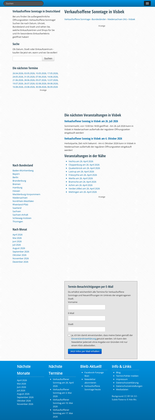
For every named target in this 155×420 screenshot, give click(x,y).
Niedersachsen (20, 197)
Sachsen (17, 211)
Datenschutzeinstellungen (129, 386)
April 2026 (17, 234)
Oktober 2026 (19, 254)
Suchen (48, 58)
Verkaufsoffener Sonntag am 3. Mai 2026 (62, 393)
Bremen (17, 184)
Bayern (16, 173)
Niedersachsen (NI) (117, 19)
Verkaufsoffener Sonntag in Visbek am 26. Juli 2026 (91, 121)
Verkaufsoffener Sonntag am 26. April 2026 (63, 383)
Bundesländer (99, 19)
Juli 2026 (17, 244)
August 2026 (19, 248)
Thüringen (18, 221)
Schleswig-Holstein (22, 218)
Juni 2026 (17, 241)
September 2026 (21, 251)
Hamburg (17, 187)
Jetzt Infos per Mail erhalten (84, 351)
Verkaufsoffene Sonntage (77, 19)
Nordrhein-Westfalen (23, 201)
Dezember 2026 (20, 261)
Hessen (16, 190)
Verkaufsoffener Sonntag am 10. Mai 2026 (63, 403)
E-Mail (71, 313)
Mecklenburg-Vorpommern (26, 194)
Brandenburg (19, 180)
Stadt (70, 324)
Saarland (17, 207)
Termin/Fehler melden (127, 375)
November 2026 (21, 258)
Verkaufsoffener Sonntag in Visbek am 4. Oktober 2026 (93, 138)
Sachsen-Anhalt (20, 214)
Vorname (72, 302)
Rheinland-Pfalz (20, 204)
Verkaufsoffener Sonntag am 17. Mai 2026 (63, 413)
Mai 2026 (17, 237)
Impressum (122, 379)
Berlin (15, 177)
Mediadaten (122, 389)
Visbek (131, 19)
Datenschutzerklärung (127, 382)
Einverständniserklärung (83, 338)
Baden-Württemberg (23, 170)
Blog (118, 372)
